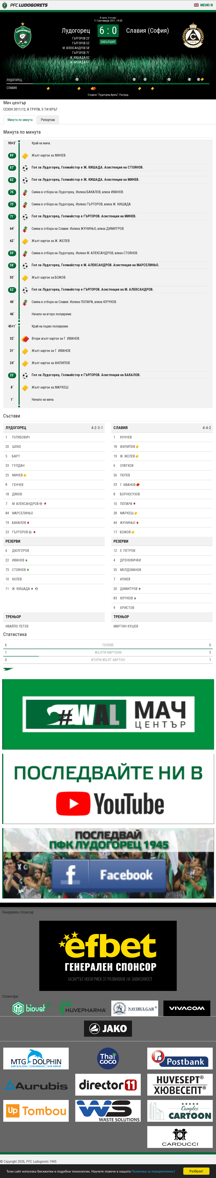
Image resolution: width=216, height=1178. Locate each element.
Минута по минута (20, 120)
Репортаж (48, 120)
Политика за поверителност (153, 1171)
